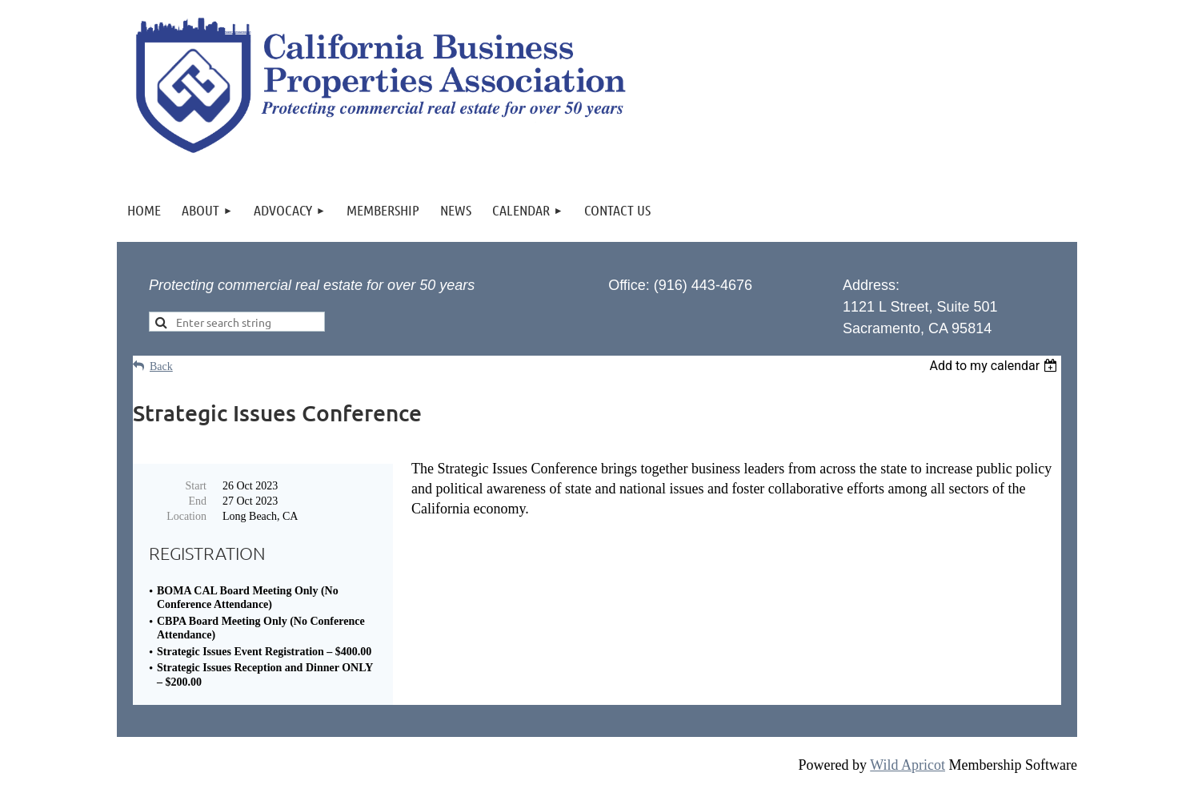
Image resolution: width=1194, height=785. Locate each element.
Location (186, 516)
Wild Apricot (907, 765)
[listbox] (995, 366)
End (197, 501)
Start (196, 486)
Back (161, 366)
